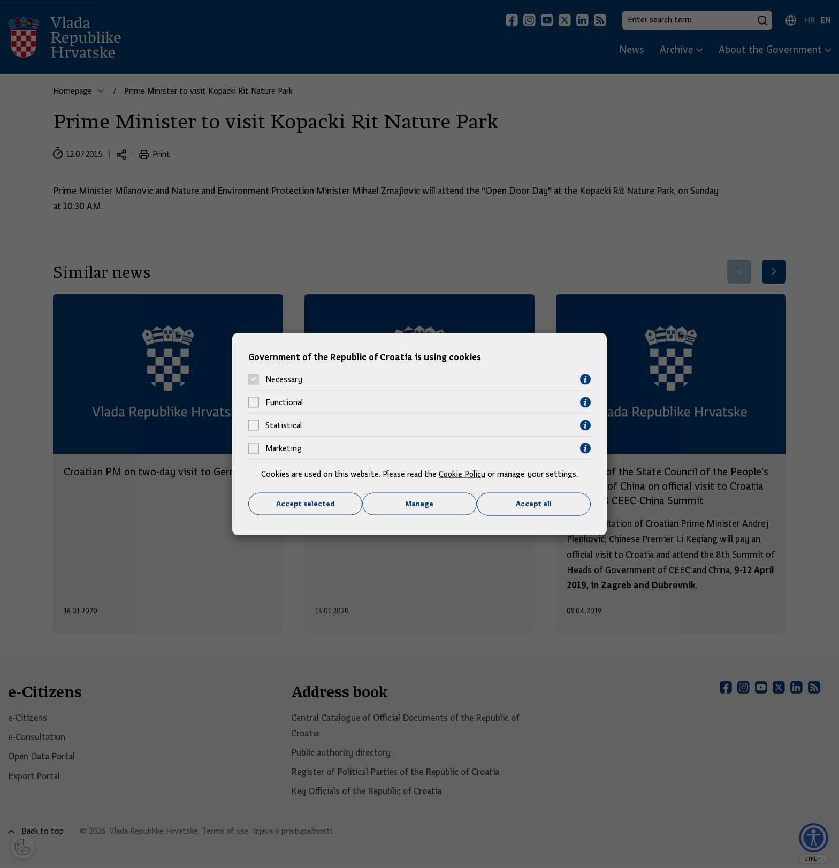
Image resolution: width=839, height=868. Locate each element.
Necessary (283, 379)
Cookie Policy (462, 473)
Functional (284, 402)
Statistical (283, 425)
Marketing (283, 448)
